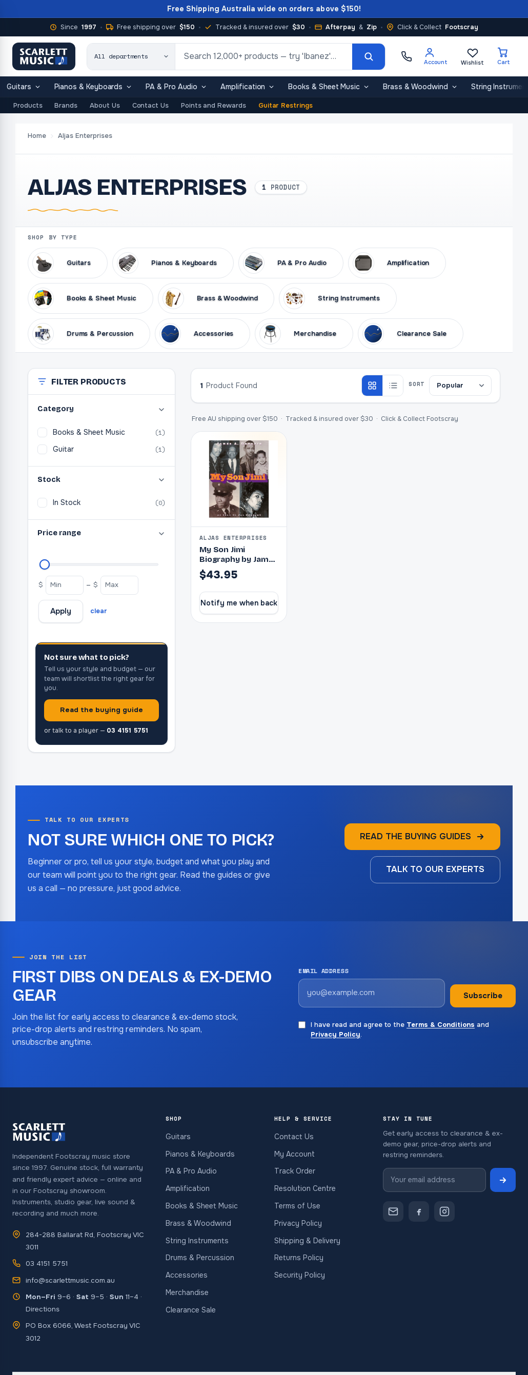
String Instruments (197, 1240)
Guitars (24, 88)
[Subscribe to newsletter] (503, 1180)
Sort (416, 384)
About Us (104, 105)
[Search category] (131, 57)
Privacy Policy (335, 1034)
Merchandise (187, 1292)
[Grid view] (372, 385)
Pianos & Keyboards (93, 88)
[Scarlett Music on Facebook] (419, 1211)
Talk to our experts (435, 869)
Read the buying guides (422, 836)
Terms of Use (297, 1205)
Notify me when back (238, 603)
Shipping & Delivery (307, 1240)
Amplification (247, 88)
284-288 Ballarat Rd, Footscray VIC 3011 (85, 1240)
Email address (323, 970)
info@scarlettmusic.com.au (70, 1280)
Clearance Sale (191, 1310)
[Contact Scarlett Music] (393, 1211)
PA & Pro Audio (176, 88)
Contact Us (150, 105)
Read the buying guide (101, 709)
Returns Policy (298, 1257)
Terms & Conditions (441, 1024)
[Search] (368, 57)
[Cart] (503, 57)
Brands (65, 105)
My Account (294, 1154)
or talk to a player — (96, 730)
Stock (101, 479)
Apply (60, 611)
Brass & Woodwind (420, 88)
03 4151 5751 (47, 1263)
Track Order (294, 1171)
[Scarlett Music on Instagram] (444, 1211)
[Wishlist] (472, 56)
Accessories (187, 1275)
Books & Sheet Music (329, 88)
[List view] (392, 385)
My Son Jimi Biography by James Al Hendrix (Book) (238, 559)
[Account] (436, 57)
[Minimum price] (65, 585)
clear (98, 610)
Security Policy (299, 1275)
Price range (101, 533)
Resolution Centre (305, 1188)
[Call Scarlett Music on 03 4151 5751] (406, 56)
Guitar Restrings (285, 105)
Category (101, 409)
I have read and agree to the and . (393, 1029)
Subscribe (482, 995)
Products (27, 105)
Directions (42, 1309)
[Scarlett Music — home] (43, 56)
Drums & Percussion (200, 1257)
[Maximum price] (44, 564)
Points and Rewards (213, 105)
